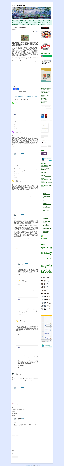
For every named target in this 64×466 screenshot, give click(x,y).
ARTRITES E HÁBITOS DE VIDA (44, 101)
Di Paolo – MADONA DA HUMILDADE (32, 96)
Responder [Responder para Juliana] (13, 211)
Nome (13, 447)
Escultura (48, 20)
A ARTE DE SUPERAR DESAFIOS (44, 92)
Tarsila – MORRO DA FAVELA (46, 201)
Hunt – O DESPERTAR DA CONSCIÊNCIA (47, 230)
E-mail (13, 450)
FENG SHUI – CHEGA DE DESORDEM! (45, 89)
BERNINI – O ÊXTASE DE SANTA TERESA (47, 228)
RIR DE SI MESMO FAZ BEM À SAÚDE (45, 94)
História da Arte (27, 22)
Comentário (14, 438)
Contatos (38, 24)
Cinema (34, 20)
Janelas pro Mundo (31, 23)
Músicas (39, 20)
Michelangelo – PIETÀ (45, 206)
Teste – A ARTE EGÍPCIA (45, 202)
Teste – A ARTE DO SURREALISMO (46, 207)
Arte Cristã (13, 21)
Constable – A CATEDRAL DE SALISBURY (18, 96)
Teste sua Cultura (33, 22)
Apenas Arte (42, 21)
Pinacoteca (19, 21)
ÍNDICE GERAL (48, 24)
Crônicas (43, 20)
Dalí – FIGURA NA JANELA (45, 218)
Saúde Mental (20, 91)
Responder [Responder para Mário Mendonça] (13, 415)
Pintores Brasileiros (24, 23)
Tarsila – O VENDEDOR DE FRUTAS (46, 194)
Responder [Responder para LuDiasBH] (15, 128)
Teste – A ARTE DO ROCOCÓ (45, 203)
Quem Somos (33, 24)
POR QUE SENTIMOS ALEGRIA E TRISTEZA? (45, 91)
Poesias (30, 20)
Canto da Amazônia (39, 23)
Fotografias (25, 21)
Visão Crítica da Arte (47, 23)
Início (13, 20)
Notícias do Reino (40, 22)
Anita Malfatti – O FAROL (45, 193)
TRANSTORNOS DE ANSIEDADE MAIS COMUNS (46, 88)
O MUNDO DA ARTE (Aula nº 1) (46, 192)
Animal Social (48, 21)
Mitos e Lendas (14, 22)
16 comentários (14, 29)
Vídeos (26, 20)
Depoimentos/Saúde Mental (16, 24)
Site (12, 453)
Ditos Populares (20, 22)
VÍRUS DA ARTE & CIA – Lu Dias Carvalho (23, 4)
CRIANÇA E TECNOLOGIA (43, 98)
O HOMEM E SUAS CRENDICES (44, 99)
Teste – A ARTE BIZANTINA (45, 232)
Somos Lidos (43, 24)
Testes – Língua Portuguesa (25, 24)
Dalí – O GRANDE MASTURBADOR (46, 221)
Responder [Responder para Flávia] (13, 384)
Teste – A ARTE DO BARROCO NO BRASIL (47, 209)
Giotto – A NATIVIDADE (45, 224)
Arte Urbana (36, 21)
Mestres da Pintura (47, 22)
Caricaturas (30, 21)
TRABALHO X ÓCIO (43, 102)
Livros (17, 20)
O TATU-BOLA (44, 222)
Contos (21, 20)
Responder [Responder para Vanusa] (13, 150)
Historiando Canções (15, 23)
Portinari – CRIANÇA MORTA (46, 231)
